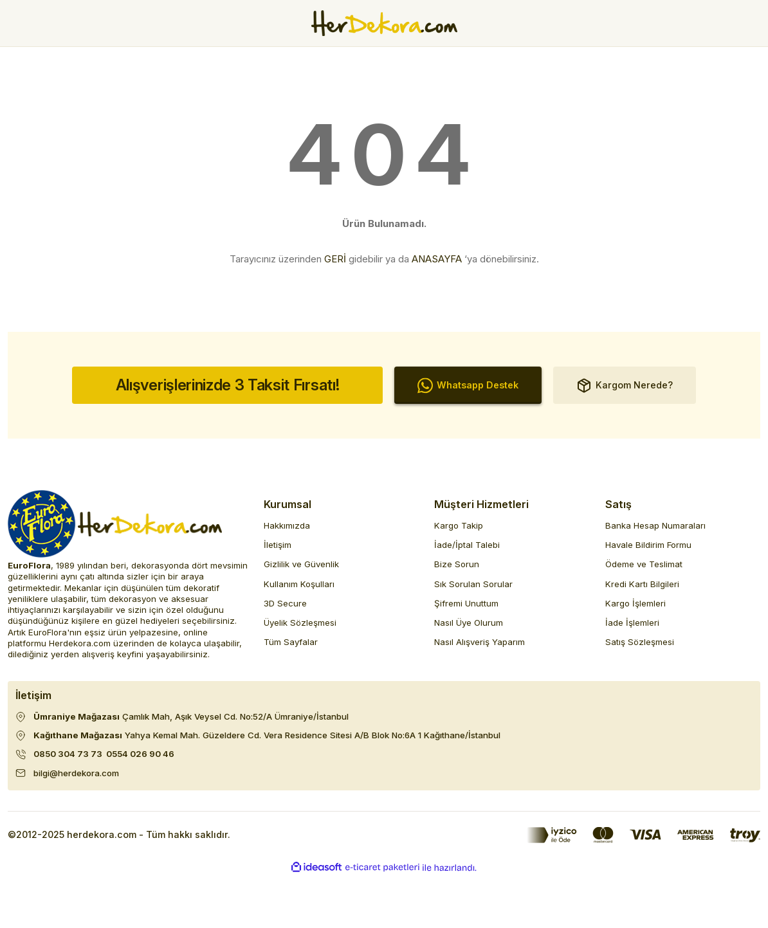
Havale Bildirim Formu (648, 545)
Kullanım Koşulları (299, 584)
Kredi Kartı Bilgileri (642, 584)
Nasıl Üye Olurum (468, 622)
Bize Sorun (456, 564)
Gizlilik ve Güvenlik (301, 564)
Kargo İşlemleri (635, 603)
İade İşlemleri (632, 622)
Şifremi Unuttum (466, 603)
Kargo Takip (458, 525)
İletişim (277, 545)
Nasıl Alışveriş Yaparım (479, 642)
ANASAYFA (437, 259)
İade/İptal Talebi (467, 545)
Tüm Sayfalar (291, 642)
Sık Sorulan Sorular (473, 584)
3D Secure (285, 603)
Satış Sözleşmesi (639, 642)
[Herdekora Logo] (384, 23)
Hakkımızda (287, 525)
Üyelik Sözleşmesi (300, 622)
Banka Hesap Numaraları (655, 525)
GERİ (335, 259)
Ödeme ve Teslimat (643, 564)
